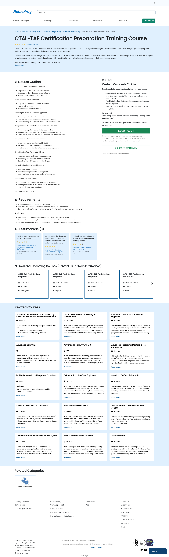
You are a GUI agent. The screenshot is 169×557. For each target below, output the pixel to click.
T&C (123, 530)
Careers (125, 523)
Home (17, 32)
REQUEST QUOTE (126, 130)
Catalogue (20, 505)
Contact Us (149, 20)
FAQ (123, 527)
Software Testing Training (52, 32)
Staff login (84, 556)
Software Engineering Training (31, 32)
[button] (151, 283)
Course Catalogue (21, 20)
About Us (121, 20)
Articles (90, 505)
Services (97, 20)
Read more (19, 65)
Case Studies (56, 508)
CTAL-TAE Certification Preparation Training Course (99, 32)
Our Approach (57, 505)
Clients (124, 516)
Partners (125, 512)
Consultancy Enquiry (60, 512)
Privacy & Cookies (96, 548)
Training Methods (23, 508)
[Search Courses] (96, 12)
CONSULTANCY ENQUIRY (126, 148)
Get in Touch (157, 551)
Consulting (72, 20)
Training (47, 20)
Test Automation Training (71, 32)
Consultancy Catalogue (62, 516)
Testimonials (127, 519)
